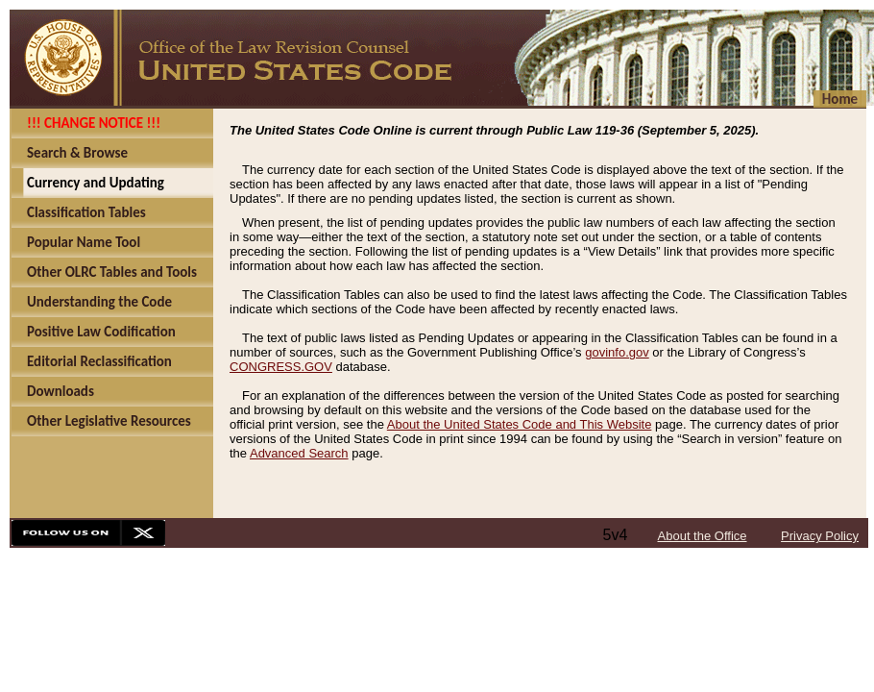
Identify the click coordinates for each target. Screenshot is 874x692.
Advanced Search (299, 453)
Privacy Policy (820, 536)
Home (840, 99)
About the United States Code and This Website (519, 424)
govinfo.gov (617, 352)
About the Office (702, 536)
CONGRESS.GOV (281, 366)
